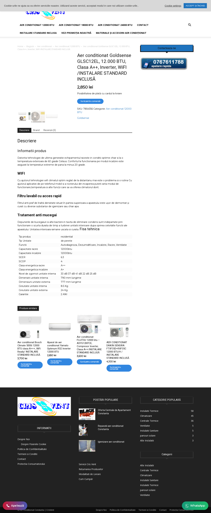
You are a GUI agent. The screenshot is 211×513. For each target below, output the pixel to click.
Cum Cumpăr (86, 479)
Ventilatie (145, 495)
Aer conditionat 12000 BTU (67, 46)
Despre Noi (23, 439)
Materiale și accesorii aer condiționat (121, 32)
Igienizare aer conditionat (111, 441)
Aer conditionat (44, 46)
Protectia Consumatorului (31, 463)
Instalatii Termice (149, 485)
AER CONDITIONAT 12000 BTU (37, 24)
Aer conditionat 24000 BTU (115, 24)
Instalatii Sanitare (149, 480)
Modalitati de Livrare (90, 474)
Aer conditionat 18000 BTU (76, 24)
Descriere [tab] (24, 130)
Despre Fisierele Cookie (33, 444)
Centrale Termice (149, 470)
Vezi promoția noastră (76, 32)
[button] (190, 25)
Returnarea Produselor (91, 469)
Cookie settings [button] (173, 5)
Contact (143, 24)
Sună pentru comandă (90, 101)
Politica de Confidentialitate (32, 449)
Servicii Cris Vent (87, 464)
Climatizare (146, 475)
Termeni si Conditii (27, 454)
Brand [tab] (36, 130)
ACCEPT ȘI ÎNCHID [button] (195, 5)
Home (20, 46)
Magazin (30, 46)
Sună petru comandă (89, 362)
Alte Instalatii (147, 465)
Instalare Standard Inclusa (38, 32)
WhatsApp (195, 505)
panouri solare (147, 490)
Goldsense (83, 118)
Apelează (15, 505)
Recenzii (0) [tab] (50, 130)
